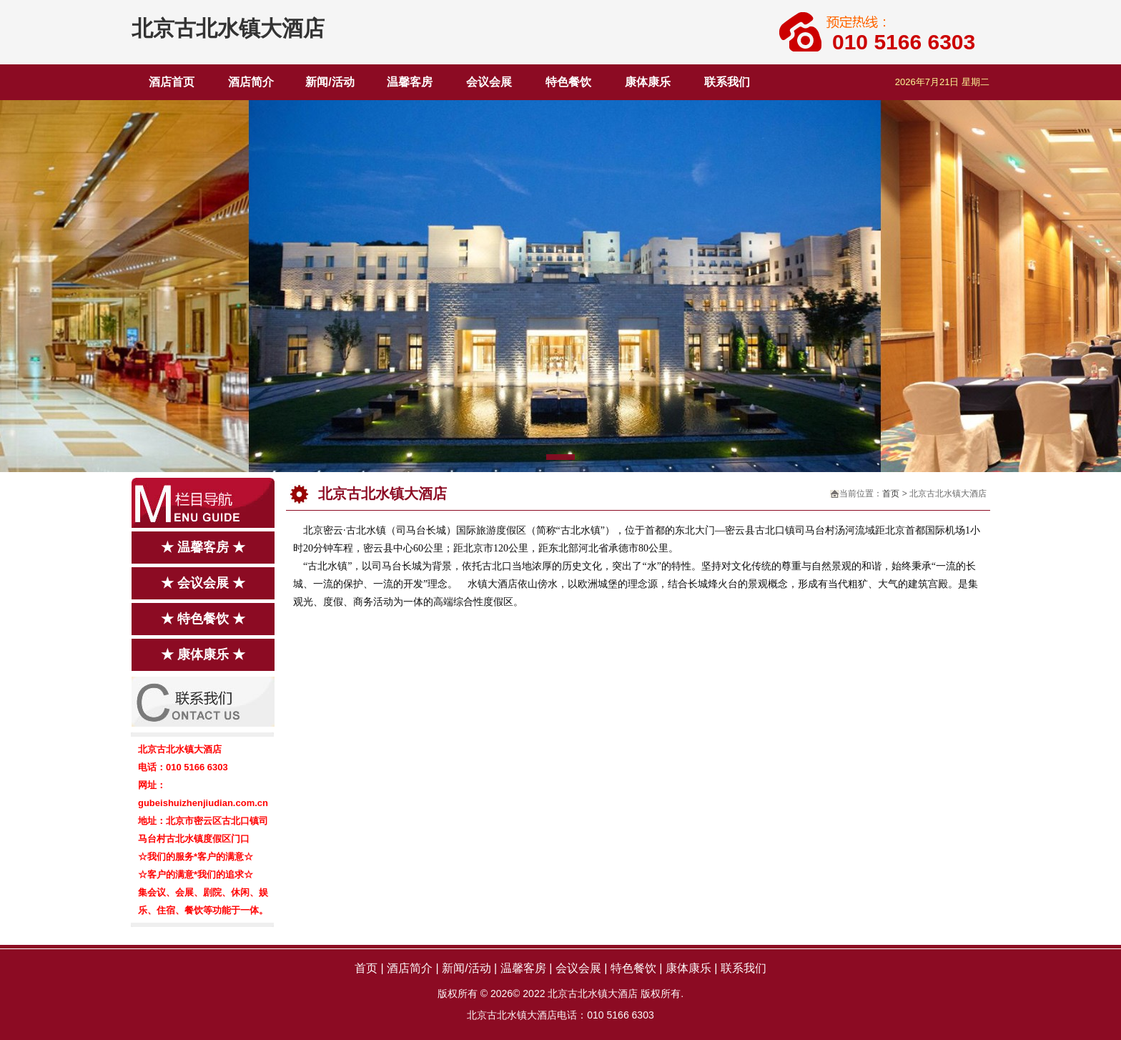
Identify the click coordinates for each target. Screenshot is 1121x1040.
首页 (890, 494)
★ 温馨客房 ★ (203, 547)
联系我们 (727, 82)
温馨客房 (410, 82)
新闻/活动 (329, 82)
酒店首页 (171, 82)
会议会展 (489, 82)
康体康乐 (648, 82)
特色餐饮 (568, 82)
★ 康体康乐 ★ (203, 654)
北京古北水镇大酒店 (228, 28)
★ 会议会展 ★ (203, 583)
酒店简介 (251, 82)
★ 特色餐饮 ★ (203, 619)
